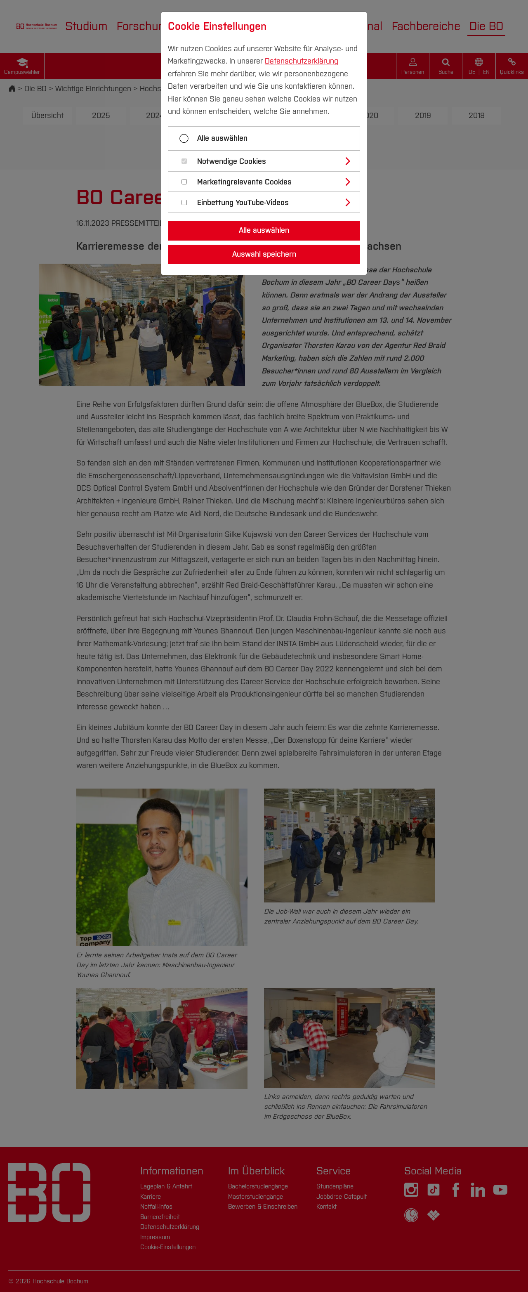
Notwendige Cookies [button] (231, 161)
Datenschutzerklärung (301, 61)
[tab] (268, 161)
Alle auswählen (222, 138)
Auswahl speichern (264, 254)
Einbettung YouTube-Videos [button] (243, 202)
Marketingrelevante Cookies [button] (244, 182)
